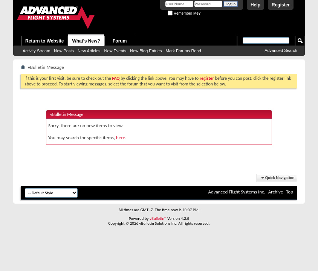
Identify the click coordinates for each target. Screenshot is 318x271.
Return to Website (44, 41)
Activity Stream (36, 51)
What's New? (86, 41)
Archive (275, 192)
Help (255, 5)
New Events (115, 51)
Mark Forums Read (183, 51)
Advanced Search (280, 50)
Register (281, 5)
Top (289, 192)
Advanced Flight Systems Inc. (236, 192)
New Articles (89, 51)
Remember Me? (184, 13)
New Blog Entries (146, 51)
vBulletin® (158, 218)
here (120, 137)
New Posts (64, 51)
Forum (120, 41)
